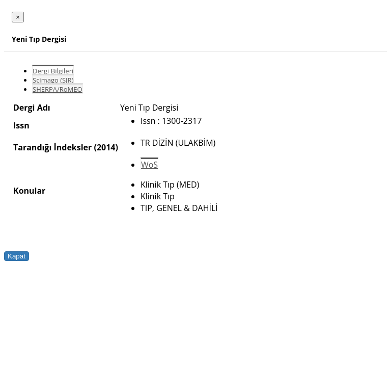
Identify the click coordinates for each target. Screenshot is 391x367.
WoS (149, 164)
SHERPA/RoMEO (57, 89)
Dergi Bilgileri (53, 70)
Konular (29, 190)
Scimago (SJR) (53, 80)
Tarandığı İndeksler (52, 147)
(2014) (106, 147)
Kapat (16, 256)
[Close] (18, 17)
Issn (21, 125)
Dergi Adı (31, 107)
